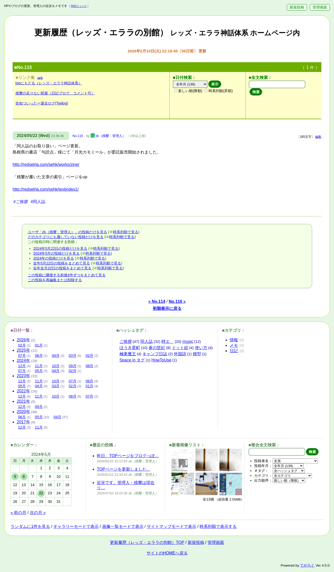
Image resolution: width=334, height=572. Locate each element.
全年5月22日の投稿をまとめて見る (61, 263)
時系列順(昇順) (218, 91)
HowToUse (161, 360)
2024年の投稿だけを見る (53, 258)
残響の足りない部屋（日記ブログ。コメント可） (55, 93)
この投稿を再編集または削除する (55, 280)
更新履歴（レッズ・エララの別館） (167, 32)
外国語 (180, 354)
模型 (197, 354)
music (188, 341)
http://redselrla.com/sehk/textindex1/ (46, 189)
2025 (23, 350)
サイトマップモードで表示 (171, 526)
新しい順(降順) (188, 91)
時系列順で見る (125, 232)
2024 (23, 360)
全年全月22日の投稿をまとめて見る (62, 268)
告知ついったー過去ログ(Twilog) (41, 103)
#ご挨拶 (20, 201)
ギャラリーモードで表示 (76, 526)
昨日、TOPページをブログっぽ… (128, 456)
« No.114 (156, 301)
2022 (23, 391)
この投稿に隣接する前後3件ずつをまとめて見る (67, 275)
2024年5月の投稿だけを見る (56, 253)
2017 (23, 422)
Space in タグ (132, 360)
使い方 (201, 347)
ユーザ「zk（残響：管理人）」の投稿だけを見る (67, 232)
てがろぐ (307, 565)
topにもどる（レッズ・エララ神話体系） (48, 83)
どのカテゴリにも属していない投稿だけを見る (66, 237)
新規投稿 (297, 7)
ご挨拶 (125, 341)
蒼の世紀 (157, 347)
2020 (23, 411)
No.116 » (177, 301)
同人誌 (146, 341)
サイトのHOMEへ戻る (167, 553)
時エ (167, 341)
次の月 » (38, 512)
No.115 (77, 136)
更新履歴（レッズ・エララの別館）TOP (147, 542)
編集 (40, 77)
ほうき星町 (129, 347)
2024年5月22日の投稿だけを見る (60, 248)
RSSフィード (79, 6)
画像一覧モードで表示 (122, 526)
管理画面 (320, 7)
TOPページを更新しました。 (124, 469)
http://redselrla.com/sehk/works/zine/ (46, 164)
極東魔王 (127, 354)
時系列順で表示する (218, 526)
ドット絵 (180, 347)
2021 (23, 401)
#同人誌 (38, 201)
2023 (23, 376)
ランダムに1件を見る (30, 526)
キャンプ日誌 (154, 354)
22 (41, 493)
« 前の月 (18, 512)
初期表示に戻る (167, 308)
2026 (23, 340)
